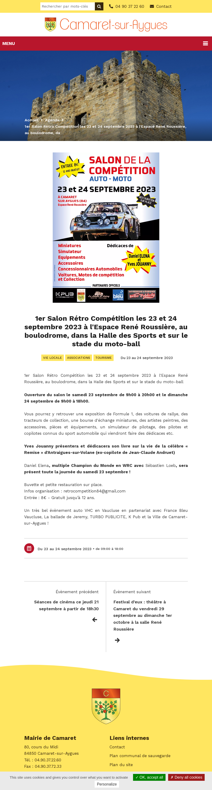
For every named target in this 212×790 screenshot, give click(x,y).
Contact (117, 747)
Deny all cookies (186, 777)
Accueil (31, 120)
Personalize (107, 784)
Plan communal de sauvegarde (140, 755)
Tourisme (103, 358)
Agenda (52, 120)
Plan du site (121, 764)
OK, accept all (149, 777)
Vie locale (52, 358)
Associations (78, 358)
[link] (36, 465)
